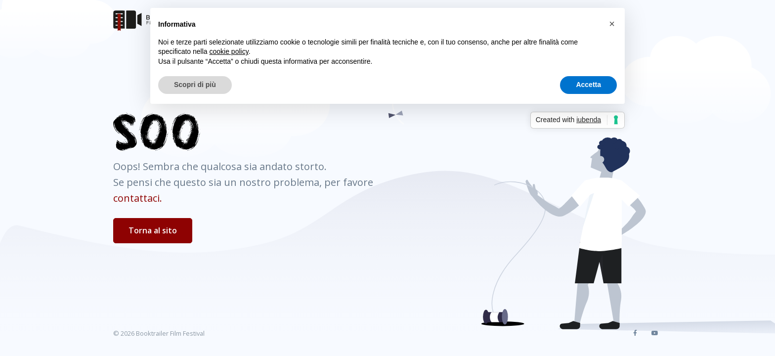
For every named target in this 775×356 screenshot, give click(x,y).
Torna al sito (153, 230)
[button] (612, 24)
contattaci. (137, 198)
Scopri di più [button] (195, 85)
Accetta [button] (588, 85)
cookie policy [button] (229, 51)
